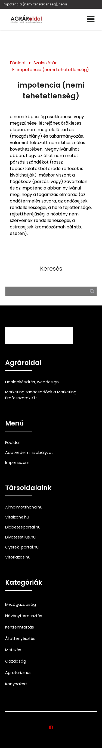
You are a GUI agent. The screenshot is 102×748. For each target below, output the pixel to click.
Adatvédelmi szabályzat (29, 452)
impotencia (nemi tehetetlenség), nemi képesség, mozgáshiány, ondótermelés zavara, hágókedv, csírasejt (36, 4)
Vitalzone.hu (17, 517)
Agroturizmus (18, 672)
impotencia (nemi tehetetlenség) (53, 70)
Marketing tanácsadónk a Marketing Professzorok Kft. (40, 395)
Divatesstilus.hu (20, 537)
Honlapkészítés (20, 382)
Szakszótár (45, 63)
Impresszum (17, 462)
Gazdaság (15, 661)
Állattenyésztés (20, 638)
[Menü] (91, 19)
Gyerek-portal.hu (22, 547)
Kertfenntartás (19, 627)
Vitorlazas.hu (17, 557)
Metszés (13, 650)
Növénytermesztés (23, 616)
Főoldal (17, 63)
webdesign (48, 382)
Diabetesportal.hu (23, 527)
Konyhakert (16, 684)
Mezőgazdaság (20, 604)
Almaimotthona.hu (23, 507)
